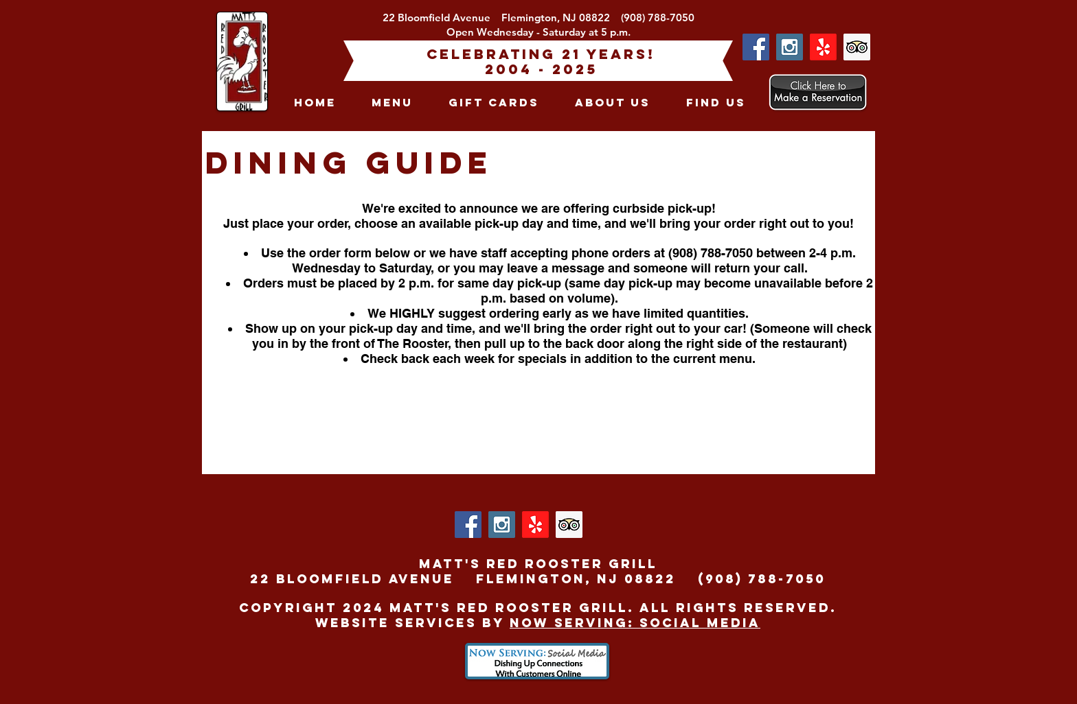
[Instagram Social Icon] (789, 47)
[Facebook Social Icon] (755, 47)
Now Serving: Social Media (635, 623)
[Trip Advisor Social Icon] (856, 47)
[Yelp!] (823, 47)
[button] (392, 102)
